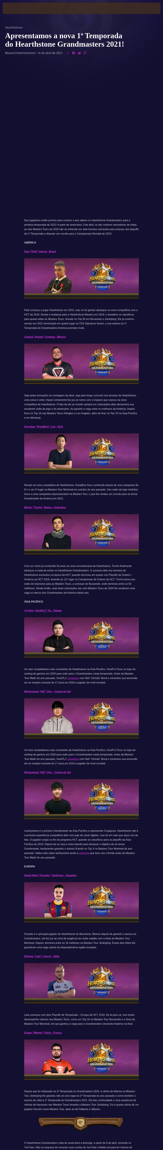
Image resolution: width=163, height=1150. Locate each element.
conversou (73, 528)
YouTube (97, 1010)
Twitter (62, 1010)
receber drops (32, 1001)
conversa (84, 703)
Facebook (78, 1010)
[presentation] (12, 8)
